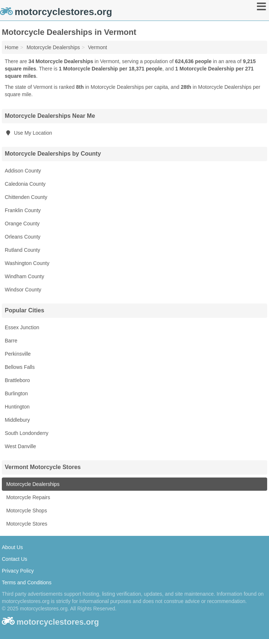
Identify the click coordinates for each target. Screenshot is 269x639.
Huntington (17, 407)
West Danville (20, 446)
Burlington (16, 393)
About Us (12, 547)
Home (11, 47)
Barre (11, 341)
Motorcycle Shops (26, 510)
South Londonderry (26, 433)
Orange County (22, 223)
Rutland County (22, 250)
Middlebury (17, 420)
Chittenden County (26, 197)
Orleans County (22, 237)
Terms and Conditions (26, 582)
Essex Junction (22, 327)
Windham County (24, 276)
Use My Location (28, 133)
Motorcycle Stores (26, 524)
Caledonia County (25, 184)
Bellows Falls (20, 367)
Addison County (23, 171)
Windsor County (23, 290)
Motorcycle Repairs (27, 497)
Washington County (27, 263)
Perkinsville (18, 354)
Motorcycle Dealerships (32, 484)
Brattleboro (17, 380)
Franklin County (23, 210)
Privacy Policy (18, 571)
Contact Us (14, 559)
